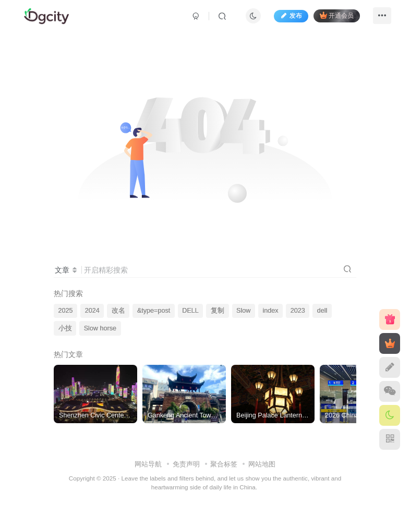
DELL (190, 310)
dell (322, 310)
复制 (217, 310)
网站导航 (148, 464)
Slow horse (100, 328)
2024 (92, 310)
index (270, 310)
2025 (65, 310)
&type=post (153, 310)
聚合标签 (223, 464)
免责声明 (186, 464)
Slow (243, 310)
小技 (65, 328)
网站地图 (261, 464)
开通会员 (334, 17)
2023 (298, 310)
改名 (118, 310)
